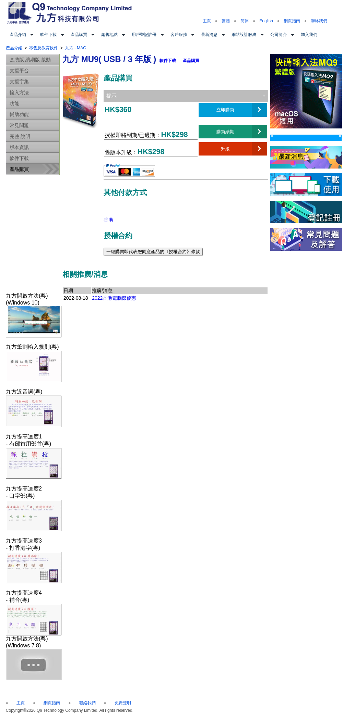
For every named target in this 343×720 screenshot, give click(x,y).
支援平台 (19, 70)
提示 (111, 96)
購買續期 (225, 131)
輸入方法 (19, 92)
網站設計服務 (244, 34)
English (266, 20)
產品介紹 (18, 34)
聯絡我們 (319, 20)
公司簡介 (278, 34)
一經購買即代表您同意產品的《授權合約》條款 (153, 251)
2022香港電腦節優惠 (114, 298)
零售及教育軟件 (43, 48)
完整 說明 (20, 136)
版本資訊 (19, 147)
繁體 (226, 20)
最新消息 (209, 34)
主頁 (207, 20)
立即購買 (225, 109)
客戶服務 (178, 34)
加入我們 (309, 34)
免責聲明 (123, 702)
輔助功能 (19, 114)
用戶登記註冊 (144, 34)
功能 (14, 103)
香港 (108, 220)
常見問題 (19, 125)
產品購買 (79, 34)
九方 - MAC (75, 48)
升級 (225, 148)
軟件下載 (48, 34)
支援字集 (19, 81)
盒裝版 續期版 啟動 (30, 59)
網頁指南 (292, 20)
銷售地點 (109, 34)
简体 (244, 20)
